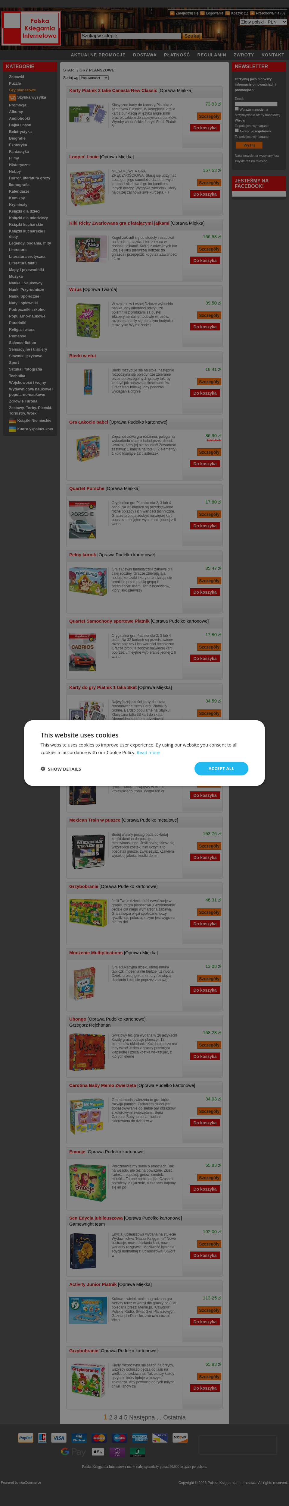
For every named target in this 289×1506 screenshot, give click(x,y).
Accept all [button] (221, 768)
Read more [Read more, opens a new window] (148, 752)
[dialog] (144, 753)
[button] (61, 768)
